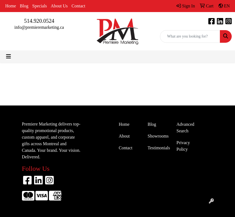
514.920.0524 (39, 21)
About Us (59, 6)
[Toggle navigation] (8, 56)
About (124, 136)
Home (10, 6)
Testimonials (159, 147)
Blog (24, 6)
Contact (78, 6)
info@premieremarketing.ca (39, 27)
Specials (39, 6)
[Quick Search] (190, 36)
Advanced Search (185, 127)
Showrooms (158, 136)
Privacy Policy (183, 146)
